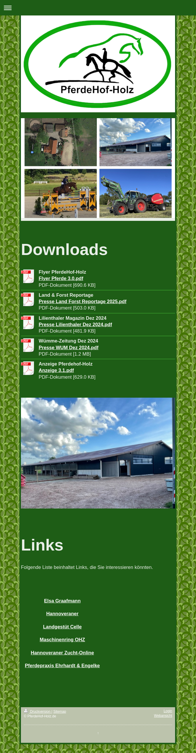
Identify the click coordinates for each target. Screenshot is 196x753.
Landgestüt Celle (62, 626)
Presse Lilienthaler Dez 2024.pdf (75, 324)
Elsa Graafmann (62, 600)
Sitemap (59, 712)
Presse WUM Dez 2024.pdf (68, 347)
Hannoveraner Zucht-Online (62, 652)
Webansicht (163, 716)
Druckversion (37, 712)
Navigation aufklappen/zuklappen (98, 7)
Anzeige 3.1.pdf (56, 370)
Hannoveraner (62, 613)
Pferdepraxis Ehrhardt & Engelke (62, 665)
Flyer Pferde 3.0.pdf (61, 278)
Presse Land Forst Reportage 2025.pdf (82, 301)
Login (168, 711)
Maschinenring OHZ (62, 639)
